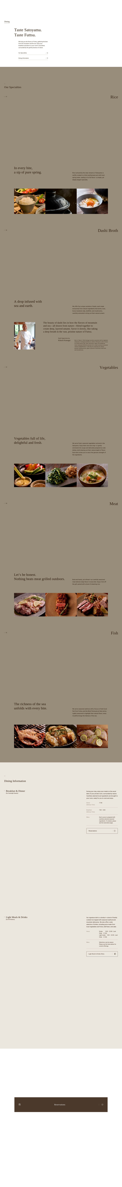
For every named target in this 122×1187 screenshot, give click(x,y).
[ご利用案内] (33, 58)
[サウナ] (75, 1145)
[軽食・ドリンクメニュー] (102, 831)
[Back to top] (106, 1175)
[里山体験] (84, 1143)
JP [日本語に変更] (12, 1162)
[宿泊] (75, 1143)
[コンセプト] (83, 1145)
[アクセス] (83, 1147)
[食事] (76, 1147)
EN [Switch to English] (14, 1162)
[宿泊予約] (98, 1145)
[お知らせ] (13, 1176)
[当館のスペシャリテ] (33, 53)
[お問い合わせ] (14, 1178)
